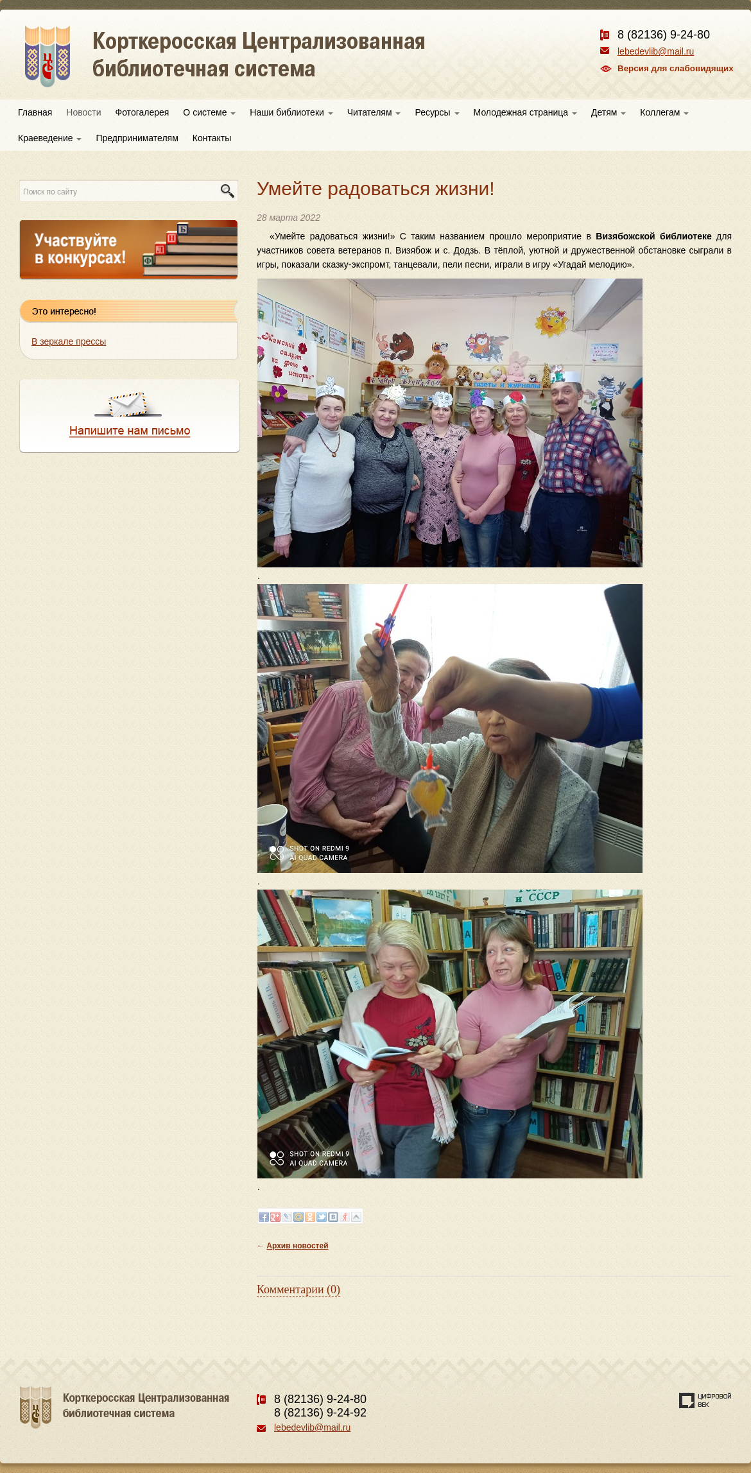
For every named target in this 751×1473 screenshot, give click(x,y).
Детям (608, 112)
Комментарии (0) (298, 1289)
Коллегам (664, 112)
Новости (83, 112)
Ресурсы (437, 112)
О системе (209, 112)
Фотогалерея (142, 112)
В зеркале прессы (68, 341)
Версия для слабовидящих (675, 68)
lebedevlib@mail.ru (655, 51)
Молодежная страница (525, 112)
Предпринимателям (137, 138)
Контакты (212, 138)
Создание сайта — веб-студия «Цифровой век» (705, 1400)
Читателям (374, 112)
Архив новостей (297, 1245)
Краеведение (50, 138)
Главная (35, 112)
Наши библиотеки (291, 112)
